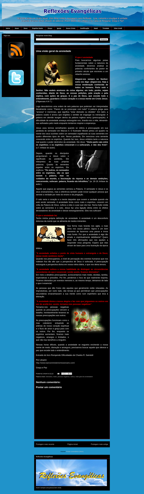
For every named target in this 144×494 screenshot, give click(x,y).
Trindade (106, 28)
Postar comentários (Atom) (74, 451)
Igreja (59, 28)
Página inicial (72, 444)
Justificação (84, 28)
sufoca (72, 376)
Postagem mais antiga (99, 444)
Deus (25, 28)
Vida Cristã (118, 28)
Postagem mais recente (45, 444)
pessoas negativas (64, 376)
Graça (50, 28)
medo (55, 376)
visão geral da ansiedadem (84, 376)
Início (8, 28)
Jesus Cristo (70, 28)
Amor (17, 28)
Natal (96, 28)
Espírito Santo (37, 28)
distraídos (49, 376)
